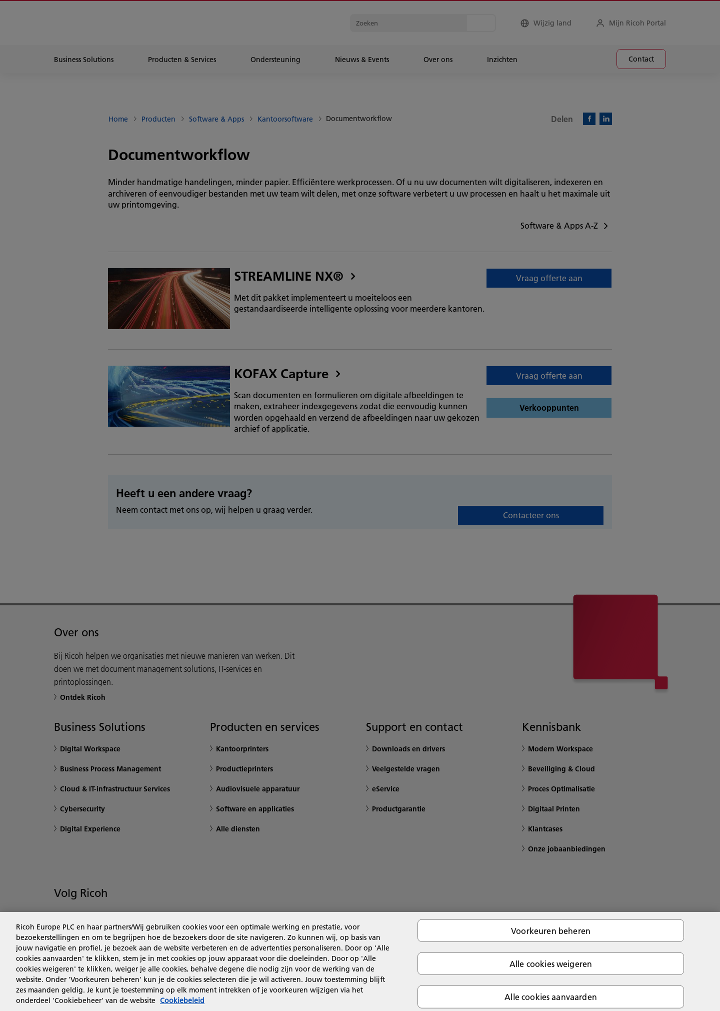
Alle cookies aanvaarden (550, 996)
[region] (360, 961)
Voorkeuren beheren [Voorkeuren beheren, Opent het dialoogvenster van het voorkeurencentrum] (550, 930)
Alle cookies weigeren (551, 963)
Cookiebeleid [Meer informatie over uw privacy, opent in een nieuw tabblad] (182, 1000)
